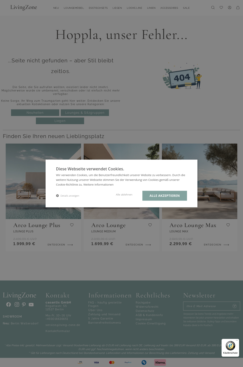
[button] (67, 196)
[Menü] (237, 341)
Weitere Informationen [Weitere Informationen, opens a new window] (98, 184)
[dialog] (121, 183)
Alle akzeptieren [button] (165, 195)
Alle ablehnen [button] (124, 194)
